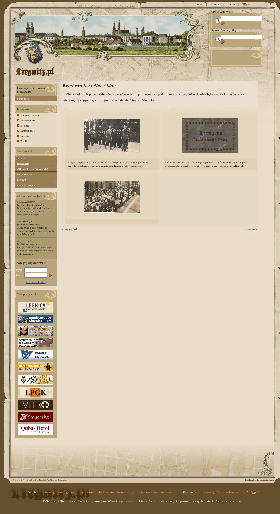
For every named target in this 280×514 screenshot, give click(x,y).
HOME (200, 4)
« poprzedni (69, 229)
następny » (250, 229)
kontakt (21, 179)
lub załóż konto (36, 282)
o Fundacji (23, 98)
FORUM (231, 4)
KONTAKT (215, 4)
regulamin (23, 164)
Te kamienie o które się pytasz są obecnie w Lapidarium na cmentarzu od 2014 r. (35, 209)
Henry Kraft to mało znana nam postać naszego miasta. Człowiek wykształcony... (35, 249)
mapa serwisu (25, 174)
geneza (21, 158)
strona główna (26, 185)
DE (246, 4)
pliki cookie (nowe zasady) (32, 169)
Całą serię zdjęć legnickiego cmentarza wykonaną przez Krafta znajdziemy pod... (36, 229)
